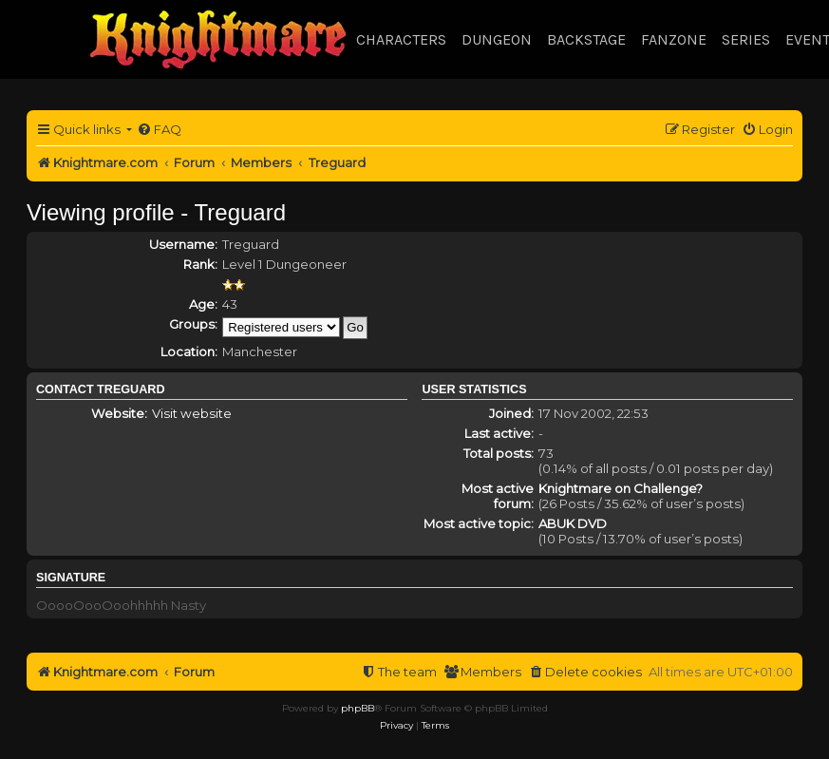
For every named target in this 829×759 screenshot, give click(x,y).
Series (746, 39)
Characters (401, 39)
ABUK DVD (572, 523)
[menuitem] (159, 129)
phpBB (357, 708)
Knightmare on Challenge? (620, 488)
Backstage (586, 39)
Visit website (192, 413)
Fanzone (674, 39)
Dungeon (497, 39)
